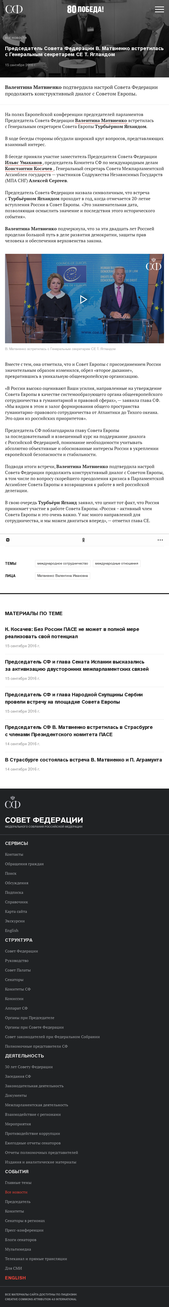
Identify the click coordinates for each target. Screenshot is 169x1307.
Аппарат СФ (16, 1008)
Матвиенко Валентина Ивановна (62, 575)
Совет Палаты (18, 969)
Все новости (16, 38)
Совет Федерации (21, 950)
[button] (159, 10)
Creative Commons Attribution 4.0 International (41, 1299)
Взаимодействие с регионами (33, 1114)
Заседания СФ (18, 1076)
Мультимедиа (18, 1249)
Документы (16, 1095)
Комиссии (14, 998)
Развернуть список (161, 540)
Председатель (18, 1201)
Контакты (14, 854)
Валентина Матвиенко (101, 120)
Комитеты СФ (18, 989)
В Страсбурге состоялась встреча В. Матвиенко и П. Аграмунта (83, 759)
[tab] (84, 540)
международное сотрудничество (62, 563)
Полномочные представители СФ (36, 1046)
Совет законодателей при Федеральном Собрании (52, 1036)
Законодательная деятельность (34, 1085)
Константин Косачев (29, 168)
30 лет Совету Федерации (29, 1066)
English (11, 930)
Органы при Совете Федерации (34, 1027)
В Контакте (7, 540)
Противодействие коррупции (32, 1133)
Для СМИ (13, 1268)
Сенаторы (14, 979)
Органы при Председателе (29, 1017)
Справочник (16, 901)
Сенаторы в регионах (25, 1220)
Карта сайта (16, 911)
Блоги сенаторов (20, 1239)
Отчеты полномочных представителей (41, 1152)
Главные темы (18, 1182)
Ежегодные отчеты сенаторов (33, 1142)
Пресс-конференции (24, 1230)
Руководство (17, 960)
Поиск (11, 873)
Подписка (14, 892)
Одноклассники (83, 540)
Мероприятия (18, 1123)
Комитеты (14, 1211)
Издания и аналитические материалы (40, 1161)
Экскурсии (15, 920)
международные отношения (116, 563)
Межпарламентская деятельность (36, 1104)
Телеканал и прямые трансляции (36, 1258)
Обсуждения (16, 882)
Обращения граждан (24, 863)
